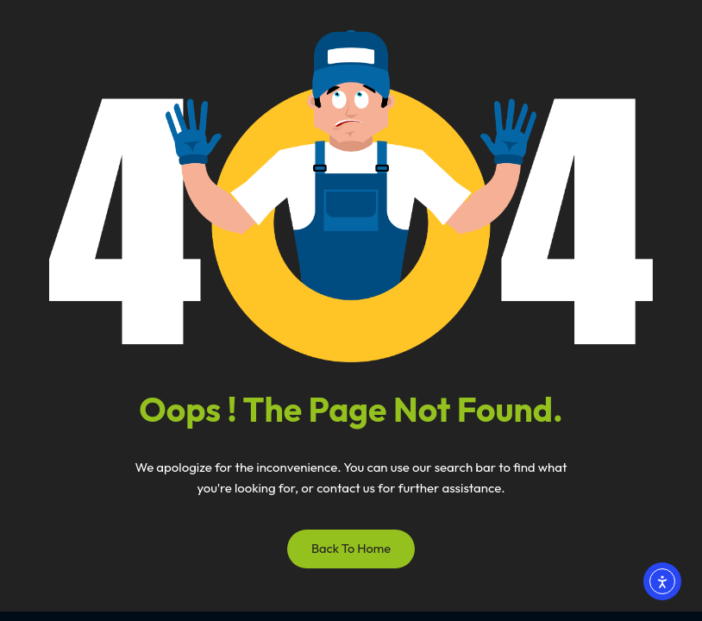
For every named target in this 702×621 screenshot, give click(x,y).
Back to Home (351, 548)
